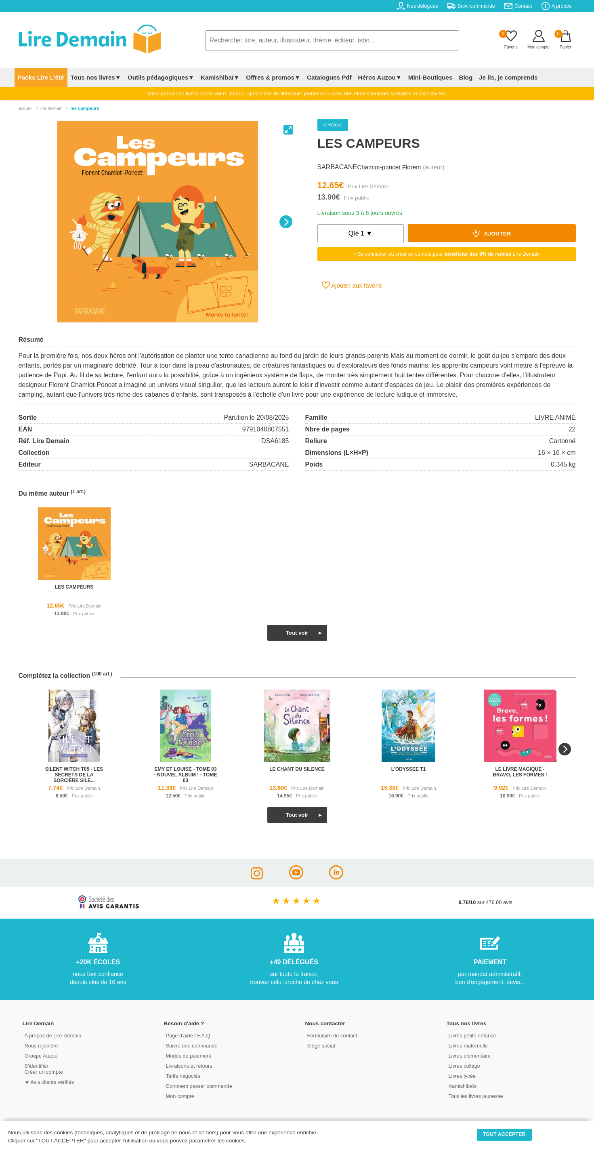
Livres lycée (462, 1076)
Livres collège (464, 1066)
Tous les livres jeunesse (476, 1096)
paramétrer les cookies (217, 1141)
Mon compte (180, 1096)
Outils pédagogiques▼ (161, 77)
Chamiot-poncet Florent (389, 167)
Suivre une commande (192, 1046)
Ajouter (491, 233)
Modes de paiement (188, 1056)
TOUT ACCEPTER (504, 1134)
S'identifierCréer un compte (44, 1069)
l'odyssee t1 (408, 769)
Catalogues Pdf (329, 77)
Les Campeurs (84, 108)
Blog (465, 77)
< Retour (332, 125)
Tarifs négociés (183, 1076)
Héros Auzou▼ (380, 77)
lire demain (51, 108)
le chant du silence (297, 769)
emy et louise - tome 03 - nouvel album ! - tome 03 (185, 774)
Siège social (321, 1046)
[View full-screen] (288, 130)
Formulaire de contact (332, 1036)
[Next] (286, 222)
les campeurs (74, 587)
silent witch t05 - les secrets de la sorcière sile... (74, 774)
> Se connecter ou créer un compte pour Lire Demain (446, 254)
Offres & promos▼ (273, 77)
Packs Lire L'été (41, 77)
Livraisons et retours (189, 1066)
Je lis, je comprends (508, 77)
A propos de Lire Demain (53, 1036)
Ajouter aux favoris (352, 285)
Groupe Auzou (41, 1056)
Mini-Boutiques (430, 77)
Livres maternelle (468, 1046)
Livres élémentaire (470, 1056)
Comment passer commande (199, 1086)
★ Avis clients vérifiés (49, 1082)
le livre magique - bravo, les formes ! (520, 772)
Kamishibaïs (463, 1086)
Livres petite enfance (472, 1036)
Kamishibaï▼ (220, 77)
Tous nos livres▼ (96, 77)
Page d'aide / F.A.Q (188, 1036)
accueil (26, 108)
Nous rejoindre (41, 1046)
